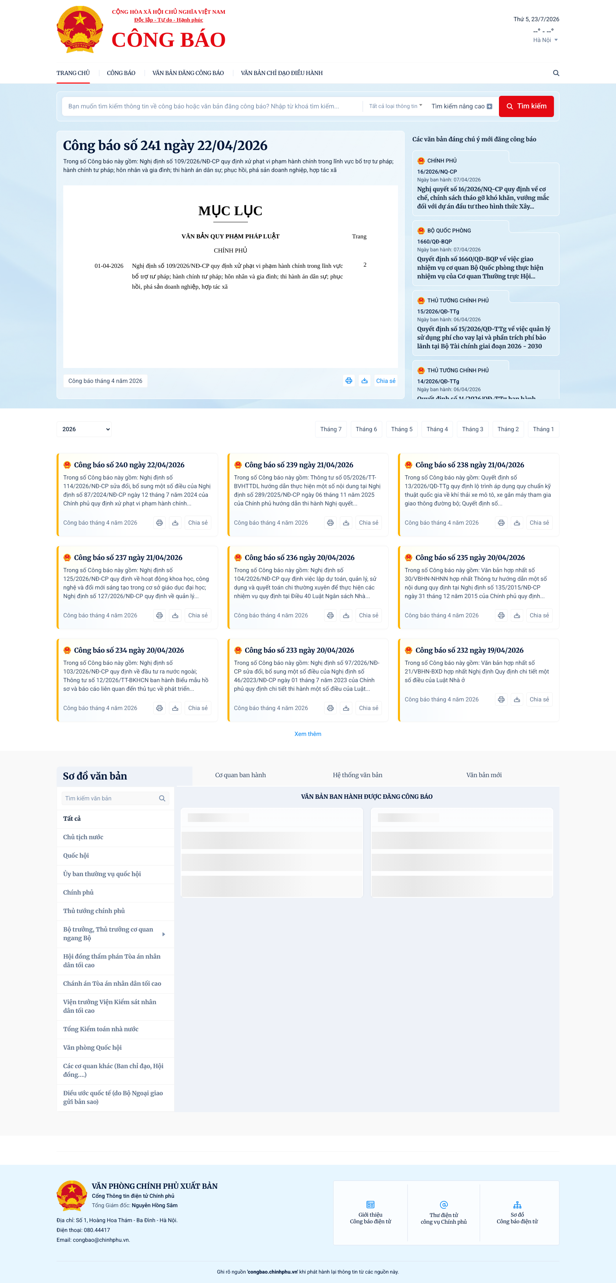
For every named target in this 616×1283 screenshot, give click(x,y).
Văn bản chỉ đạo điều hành (282, 73)
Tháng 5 (401, 429)
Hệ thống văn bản (357, 775)
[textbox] (395, 106)
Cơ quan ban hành (240, 775)
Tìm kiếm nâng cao (462, 106)
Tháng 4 (437, 429)
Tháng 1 (543, 429)
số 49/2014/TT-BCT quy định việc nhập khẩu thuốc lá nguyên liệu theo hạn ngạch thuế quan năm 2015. (264, 840)
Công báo (121, 73)
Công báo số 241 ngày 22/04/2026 (165, 146)
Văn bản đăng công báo (188, 73)
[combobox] (395, 106)
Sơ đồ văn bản (95, 776)
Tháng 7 (330, 429)
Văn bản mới (484, 775)
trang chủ (73, 73)
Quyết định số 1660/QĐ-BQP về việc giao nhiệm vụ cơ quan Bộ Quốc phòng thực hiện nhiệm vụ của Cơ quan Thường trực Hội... (480, 268)
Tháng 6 (366, 429)
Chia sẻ (386, 380)
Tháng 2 (508, 429)
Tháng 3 (472, 429)
